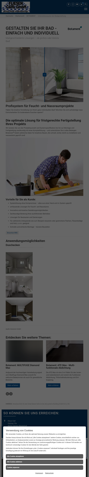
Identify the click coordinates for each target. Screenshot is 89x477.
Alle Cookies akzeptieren (15, 456)
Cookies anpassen (13, 467)
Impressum (39, 473)
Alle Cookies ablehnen (14, 462)
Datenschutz (49, 473)
